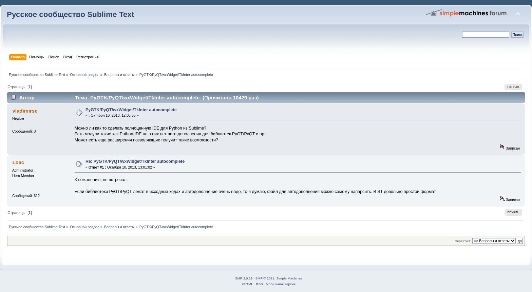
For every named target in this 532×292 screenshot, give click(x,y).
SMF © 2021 (264, 278)
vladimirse (24, 111)
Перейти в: (463, 241)
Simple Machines (289, 278)
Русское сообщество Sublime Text (70, 14)
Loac (18, 162)
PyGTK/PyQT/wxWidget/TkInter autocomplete (131, 110)
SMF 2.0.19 (244, 278)
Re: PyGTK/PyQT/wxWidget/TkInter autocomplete (135, 161)
